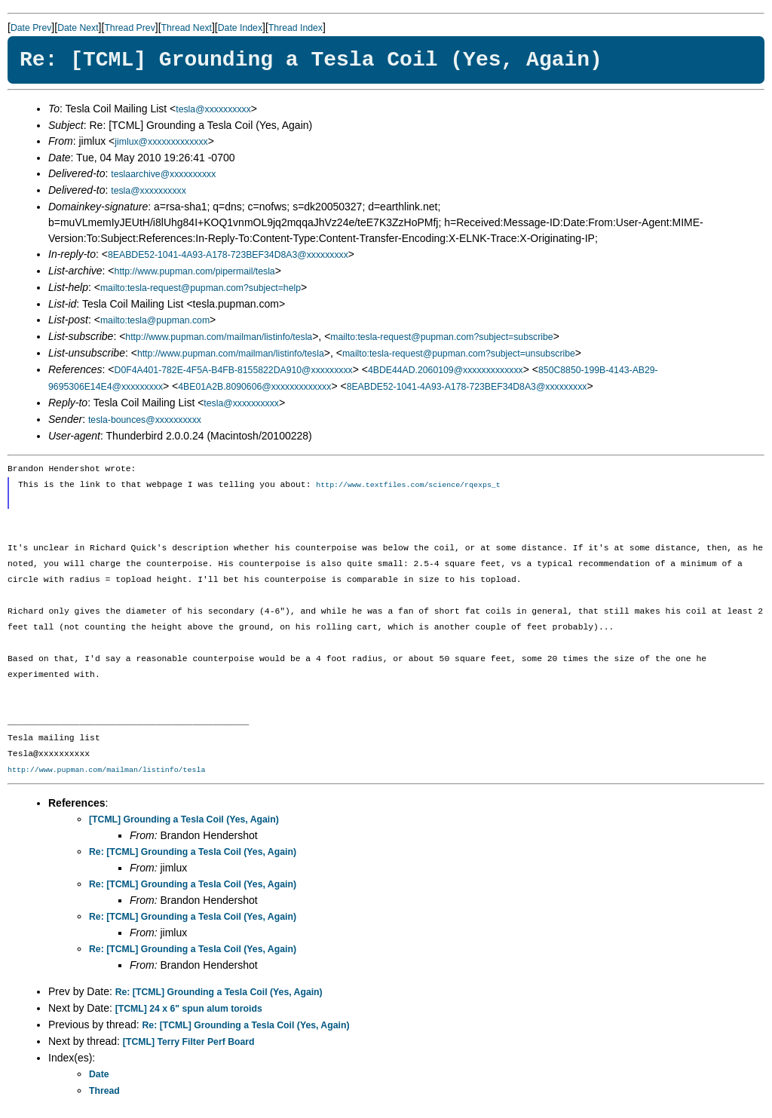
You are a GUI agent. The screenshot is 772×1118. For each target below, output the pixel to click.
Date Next (77, 28)
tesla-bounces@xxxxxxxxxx (144, 420)
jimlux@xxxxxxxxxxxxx (161, 141)
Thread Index (295, 28)
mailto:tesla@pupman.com (155, 320)
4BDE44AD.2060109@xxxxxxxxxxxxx (445, 370)
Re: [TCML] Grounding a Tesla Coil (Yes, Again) (192, 852)
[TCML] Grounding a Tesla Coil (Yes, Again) (184, 820)
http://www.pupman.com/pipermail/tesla (195, 271)
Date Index (240, 28)
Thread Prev (129, 28)
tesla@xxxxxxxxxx (213, 109)
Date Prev (31, 28)
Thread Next (186, 28)
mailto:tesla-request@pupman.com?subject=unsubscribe (458, 353)
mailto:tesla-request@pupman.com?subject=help (200, 288)
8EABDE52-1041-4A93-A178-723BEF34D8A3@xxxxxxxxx (228, 255)
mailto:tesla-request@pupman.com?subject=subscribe (441, 337)
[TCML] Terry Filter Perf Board (189, 1042)
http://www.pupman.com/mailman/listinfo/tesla (218, 337)
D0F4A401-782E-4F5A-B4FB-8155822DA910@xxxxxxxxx (234, 370)
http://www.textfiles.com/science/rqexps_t (408, 485)
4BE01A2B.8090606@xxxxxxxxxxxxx (254, 386)
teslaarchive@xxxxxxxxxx (163, 174)
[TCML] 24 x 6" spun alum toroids (188, 1009)
